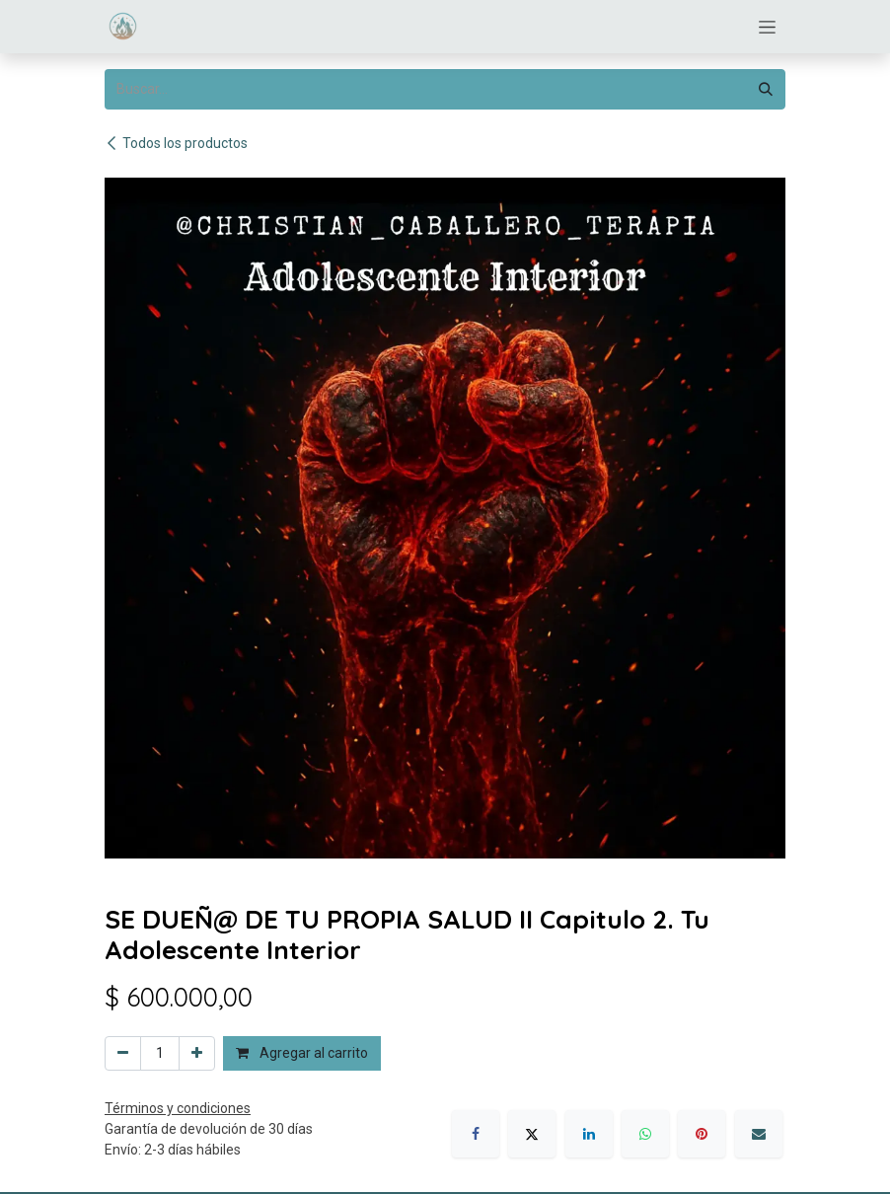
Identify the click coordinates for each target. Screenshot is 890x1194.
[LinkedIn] (589, 1133)
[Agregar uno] (197, 1053)
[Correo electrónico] (758, 1133)
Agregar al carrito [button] (302, 1053)
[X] (532, 1133)
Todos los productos (176, 143)
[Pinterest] (701, 1133)
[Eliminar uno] (123, 1053)
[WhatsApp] (645, 1133)
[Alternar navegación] (767, 26)
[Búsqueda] (765, 89)
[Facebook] (475, 1133)
